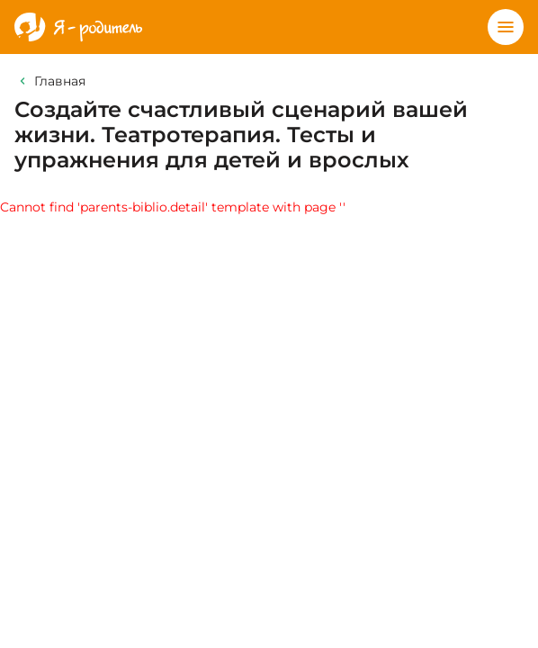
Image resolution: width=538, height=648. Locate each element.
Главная (59, 81)
